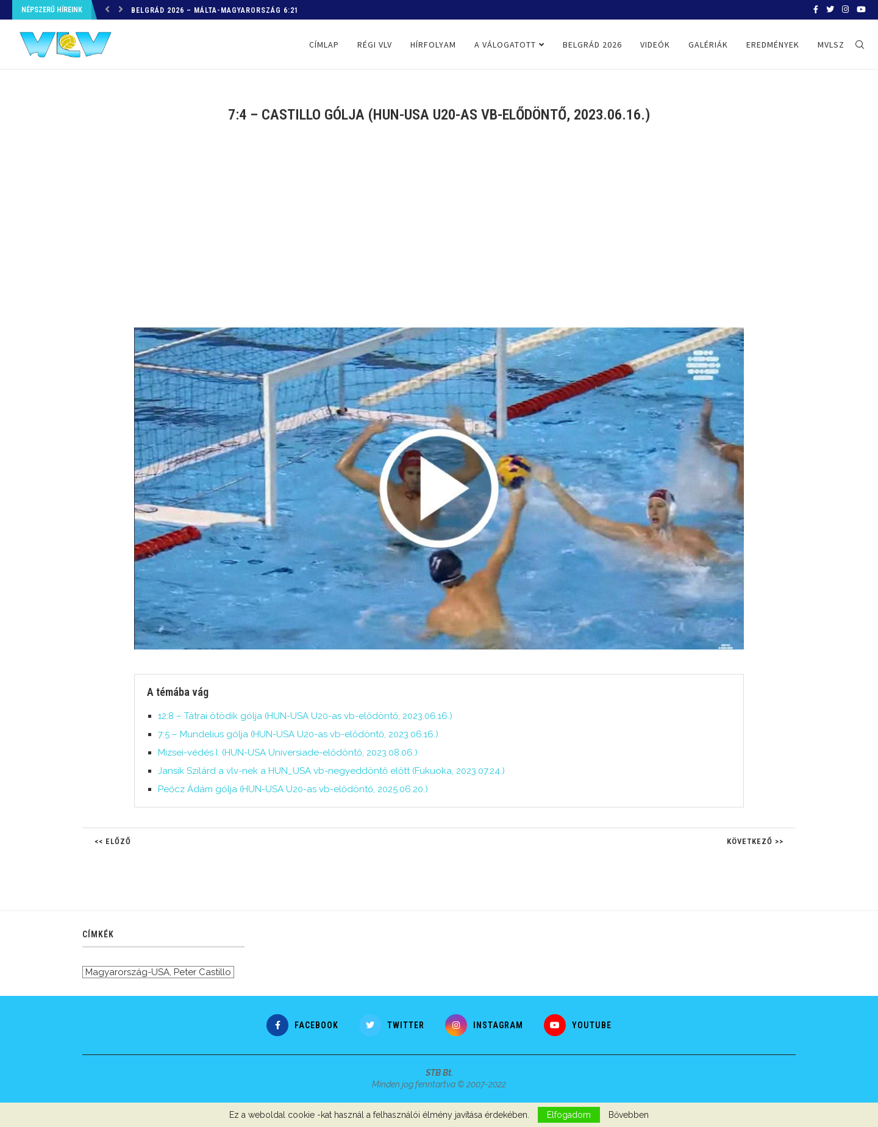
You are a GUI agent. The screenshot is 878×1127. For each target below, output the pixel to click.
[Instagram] (845, 10)
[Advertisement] (439, 233)
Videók (655, 44)
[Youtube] (861, 10)
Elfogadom (569, 1115)
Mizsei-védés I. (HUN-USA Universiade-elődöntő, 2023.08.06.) (288, 752)
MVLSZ (831, 44)
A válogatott (505, 44)
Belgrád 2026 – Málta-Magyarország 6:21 (215, 10)
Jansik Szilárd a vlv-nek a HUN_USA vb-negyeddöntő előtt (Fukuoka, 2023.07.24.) (331, 770)
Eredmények (772, 44)
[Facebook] (815, 10)
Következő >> (755, 841)
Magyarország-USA (127, 972)
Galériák (708, 44)
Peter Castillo (202, 972)
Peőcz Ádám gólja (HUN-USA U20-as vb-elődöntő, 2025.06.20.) (293, 789)
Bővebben (629, 1115)
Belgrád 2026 (592, 44)
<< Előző (113, 841)
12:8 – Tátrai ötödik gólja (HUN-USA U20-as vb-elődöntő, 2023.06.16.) (305, 715)
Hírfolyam (433, 44)
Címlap (324, 44)
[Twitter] (830, 10)
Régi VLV (374, 44)
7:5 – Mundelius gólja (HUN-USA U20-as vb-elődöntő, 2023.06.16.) (298, 734)
